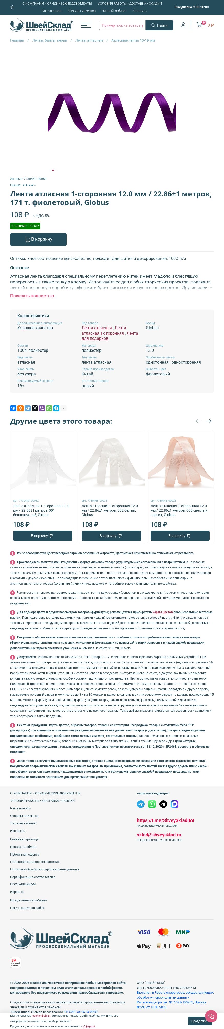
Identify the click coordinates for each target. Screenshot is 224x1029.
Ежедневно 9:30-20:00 (192, 7)
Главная (17, 40)
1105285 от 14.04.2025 (80, 1012)
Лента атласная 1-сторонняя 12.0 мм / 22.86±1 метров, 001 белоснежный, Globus (41, 510)
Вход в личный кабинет (28, 900)
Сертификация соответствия (32, 877)
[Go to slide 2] (56, 170)
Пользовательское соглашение (35, 862)
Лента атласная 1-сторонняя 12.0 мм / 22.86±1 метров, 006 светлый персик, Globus (179, 510)
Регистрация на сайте (27, 908)
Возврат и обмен (23, 847)
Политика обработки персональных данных (44, 869)
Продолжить (200, 1021)
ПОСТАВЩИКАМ (23, 884)
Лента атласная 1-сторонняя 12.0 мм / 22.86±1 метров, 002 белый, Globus (110, 510)
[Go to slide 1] (53, 170)
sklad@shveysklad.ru (159, 834)
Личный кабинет (114, 11)
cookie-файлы (41, 1015)
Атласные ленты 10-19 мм (133, 40)
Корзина (17, 892)
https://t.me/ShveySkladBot (165, 820)
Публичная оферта (24, 854)
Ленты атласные (89, 40)
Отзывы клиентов (82, 11)
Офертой (89, 1026)
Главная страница (24, 839)
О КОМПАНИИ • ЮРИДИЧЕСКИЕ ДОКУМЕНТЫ (57, 3)
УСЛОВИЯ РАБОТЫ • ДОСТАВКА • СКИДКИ (130, 3)
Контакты (140, 11)
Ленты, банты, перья (49, 40)
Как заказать (52, 11)
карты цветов (163, 612)
